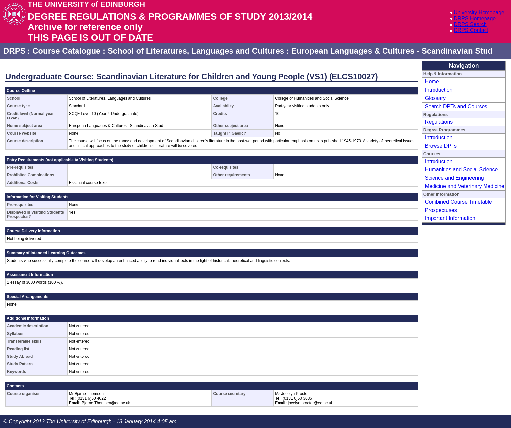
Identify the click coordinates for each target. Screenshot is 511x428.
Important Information (450, 218)
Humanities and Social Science (461, 169)
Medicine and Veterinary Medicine (464, 186)
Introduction (439, 90)
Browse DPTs (441, 146)
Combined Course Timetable (458, 202)
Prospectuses (441, 210)
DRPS (14, 50)
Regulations (439, 122)
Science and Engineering (454, 178)
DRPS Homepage (475, 18)
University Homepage (479, 12)
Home (432, 81)
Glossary (435, 98)
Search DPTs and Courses (456, 106)
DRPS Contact (471, 30)
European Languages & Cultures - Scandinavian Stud (391, 50)
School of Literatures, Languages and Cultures (196, 50)
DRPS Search (470, 24)
